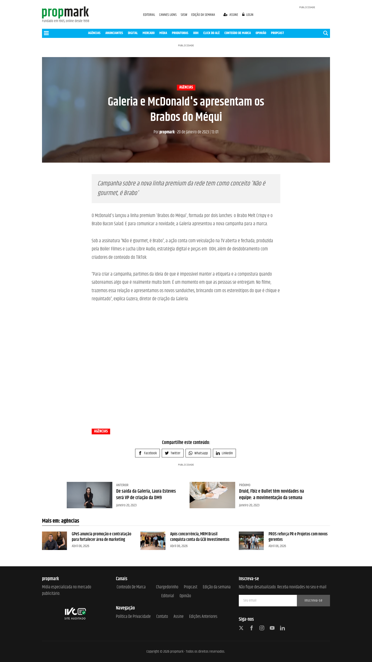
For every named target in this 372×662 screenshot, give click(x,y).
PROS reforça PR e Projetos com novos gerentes (298, 537)
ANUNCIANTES (114, 33)
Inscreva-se (314, 600)
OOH (195, 33)
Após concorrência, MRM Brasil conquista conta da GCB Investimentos (199, 537)
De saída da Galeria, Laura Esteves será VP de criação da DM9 (146, 494)
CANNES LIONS (168, 15)
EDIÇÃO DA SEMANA (203, 15)
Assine (179, 617)
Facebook (147, 453)
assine (231, 15)
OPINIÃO (261, 33)
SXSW (184, 15)
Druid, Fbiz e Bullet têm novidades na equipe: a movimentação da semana (271, 494)
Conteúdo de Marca (131, 587)
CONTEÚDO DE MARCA (237, 33)
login (248, 15)
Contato (162, 617)
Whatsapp (198, 453)
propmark (164, 132)
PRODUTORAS (180, 33)
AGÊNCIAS (94, 33)
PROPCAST (277, 33)
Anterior (122, 485)
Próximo (244, 485)
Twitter (172, 453)
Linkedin (224, 453)
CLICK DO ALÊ (211, 33)
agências (186, 87)
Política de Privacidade (133, 617)
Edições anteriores (203, 617)
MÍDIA (163, 33)
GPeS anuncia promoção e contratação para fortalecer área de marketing (101, 537)
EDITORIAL (149, 15)
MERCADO (149, 33)
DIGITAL (133, 33)
